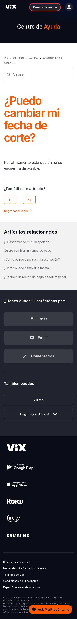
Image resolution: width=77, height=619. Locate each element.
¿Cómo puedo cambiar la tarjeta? (27, 268)
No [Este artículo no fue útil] (29, 199)
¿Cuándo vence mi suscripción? (26, 242)
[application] (49, 609)
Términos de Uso (14, 574)
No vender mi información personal (25, 568)
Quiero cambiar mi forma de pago (27, 250)
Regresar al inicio (18, 210)
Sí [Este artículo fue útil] (10, 199)
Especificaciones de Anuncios (21, 587)
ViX (6, 58)
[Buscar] (38, 74)
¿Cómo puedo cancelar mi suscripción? (32, 259)
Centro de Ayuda (25, 58)
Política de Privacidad (16, 562)
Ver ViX (38, 399)
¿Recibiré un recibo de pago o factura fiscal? (35, 277)
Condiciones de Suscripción (20, 581)
